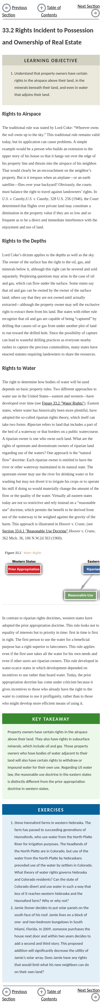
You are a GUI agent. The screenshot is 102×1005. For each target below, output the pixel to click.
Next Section (89, 6)
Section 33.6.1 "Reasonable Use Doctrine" (35, 531)
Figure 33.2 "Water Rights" (63, 403)
